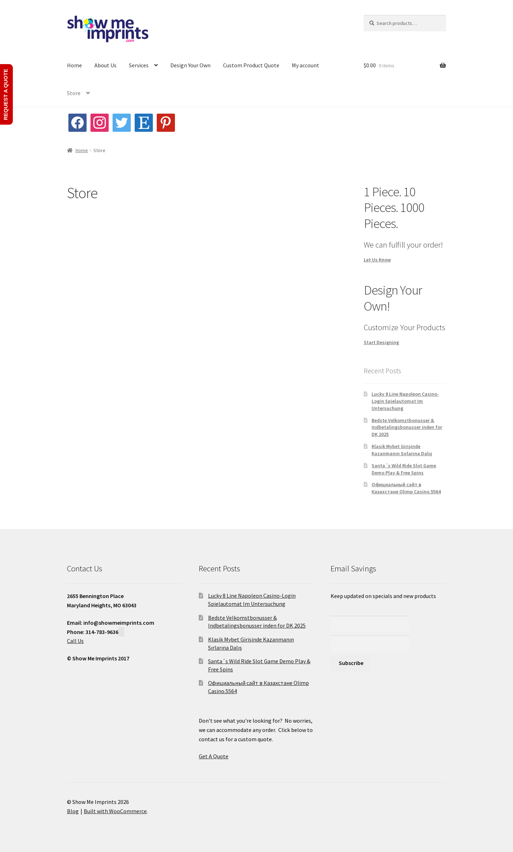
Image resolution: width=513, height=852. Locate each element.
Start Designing (381, 342)
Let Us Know (377, 259)
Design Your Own (190, 65)
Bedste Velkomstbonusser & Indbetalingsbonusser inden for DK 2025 (407, 427)
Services (139, 65)
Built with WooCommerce (115, 811)
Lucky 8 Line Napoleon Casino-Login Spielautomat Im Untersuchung (405, 401)
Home (74, 65)
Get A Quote (213, 756)
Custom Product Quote (251, 65)
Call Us (75, 640)
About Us (105, 65)
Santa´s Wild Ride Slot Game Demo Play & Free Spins (404, 469)
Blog (73, 811)
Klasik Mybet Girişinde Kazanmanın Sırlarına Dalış (402, 450)
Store (74, 93)
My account (305, 65)
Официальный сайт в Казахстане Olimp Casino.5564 (406, 488)
